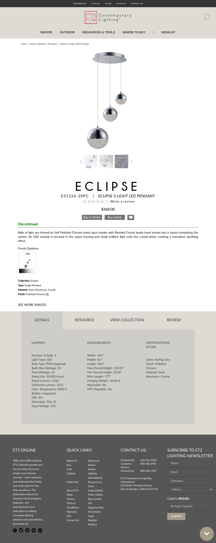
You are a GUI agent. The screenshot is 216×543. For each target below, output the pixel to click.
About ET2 (73, 490)
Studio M (121, 4)
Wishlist (168, 32)
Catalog (95, 4)
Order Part (72, 482)
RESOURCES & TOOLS (98, 32)
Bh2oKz (184, 498)
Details (42, 320)
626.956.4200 (148, 460)
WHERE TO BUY (134, 32)
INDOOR (46, 32)
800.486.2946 (148, 463)
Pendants (52, 44)
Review (174, 320)
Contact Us (73, 520)
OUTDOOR (67, 32)
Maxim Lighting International (95, 473)
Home (24, 44)
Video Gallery (95, 494)
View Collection (127, 320)
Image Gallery (95, 490)
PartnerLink (79, 4)
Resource (84, 320)
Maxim (108, 4)
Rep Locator (94, 499)
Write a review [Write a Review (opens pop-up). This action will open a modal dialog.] (122, 201)
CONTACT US (137, 4)
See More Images (32, 304)
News (70, 494)
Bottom (204, 531)
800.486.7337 (148, 471)
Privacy (71, 499)
